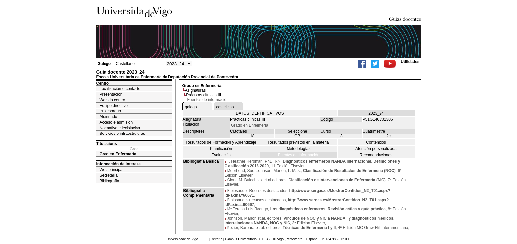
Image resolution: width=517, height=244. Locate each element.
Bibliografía (109, 181)
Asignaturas (195, 90)
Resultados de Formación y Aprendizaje (221, 142)
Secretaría (109, 175)
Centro (102, 83)
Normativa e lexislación (120, 128)
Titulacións (106, 143)
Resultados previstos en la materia (298, 142)
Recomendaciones (376, 155)
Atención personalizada (376, 148)
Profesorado (110, 111)
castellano (225, 107)
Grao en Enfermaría (118, 154)
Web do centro (112, 100)
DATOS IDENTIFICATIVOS (260, 113)
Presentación (111, 94)
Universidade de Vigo (182, 239)
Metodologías (298, 148)
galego (191, 107)
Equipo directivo (114, 105)
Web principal (111, 169)
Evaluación (221, 155)
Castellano (125, 63)
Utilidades (410, 62)
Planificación (221, 148)
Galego (104, 63)
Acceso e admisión (116, 122)
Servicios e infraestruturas (122, 133)
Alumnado (108, 116)
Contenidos (376, 142)
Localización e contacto (120, 88)
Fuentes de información (298, 155)
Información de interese (118, 164)
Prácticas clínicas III (203, 95)
